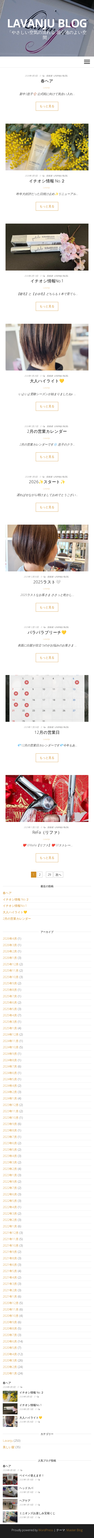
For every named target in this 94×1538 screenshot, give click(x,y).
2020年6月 (10, 1341)
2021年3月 (10, 1284)
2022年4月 (10, 1207)
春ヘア (47, 81)
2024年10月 (11, 1047)
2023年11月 (11, 1111)
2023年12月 (11, 1105)
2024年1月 (10, 1098)
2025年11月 (11, 970)
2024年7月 (10, 1066)
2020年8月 (10, 1328)
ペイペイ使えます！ (31, 1475)
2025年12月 (11, 964)
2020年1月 (10, 1373)
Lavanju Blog (47, 23)
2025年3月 (10, 1022)
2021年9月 (10, 1252)
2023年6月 (10, 1143)
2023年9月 (10, 1124)
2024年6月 (10, 1073)
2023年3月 (10, 1162)
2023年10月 (11, 1118)
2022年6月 (10, 1194)
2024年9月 (10, 1054)
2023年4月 (10, 1156)
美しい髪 (9, 1447)
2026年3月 (10, 945)
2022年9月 (10, 1182)
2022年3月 (10, 1213)
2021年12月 (11, 1233)
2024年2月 (10, 1092)
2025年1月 (10, 1028)
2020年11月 (11, 1309)
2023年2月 (10, 1169)
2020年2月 (10, 1367)
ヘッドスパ (26, 1488)
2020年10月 (11, 1316)
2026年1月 (10, 958)
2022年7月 (10, 1188)
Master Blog (74, 1530)
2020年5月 (10, 1348)
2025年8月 (10, 990)
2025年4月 (10, 1015)
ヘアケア (24, 1500)
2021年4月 (10, 1277)
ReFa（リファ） (47, 832)
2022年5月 (10, 1201)
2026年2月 (10, 951)
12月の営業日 (47, 732)
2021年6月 (10, 1265)
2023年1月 (10, 1175)
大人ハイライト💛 (47, 380)
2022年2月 (10, 1220)
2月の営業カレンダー (47, 431)
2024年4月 (10, 1086)
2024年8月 (10, 1060)
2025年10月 (11, 977)
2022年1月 (10, 1226)
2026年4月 (10, 939)
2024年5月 (10, 1079)
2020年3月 (10, 1360)
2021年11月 (11, 1239)
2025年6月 (10, 1002)
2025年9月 (10, 983)
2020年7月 (10, 1335)
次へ (58, 875)
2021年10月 (11, 1245)
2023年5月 (10, 1150)
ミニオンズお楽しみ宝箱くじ (37, 1513)
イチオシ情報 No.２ (47, 180)
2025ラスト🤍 (47, 581)
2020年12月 (11, 1303)
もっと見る (47, 106)
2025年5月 (10, 1009)
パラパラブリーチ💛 (47, 632)
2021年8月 (10, 1258)
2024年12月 (11, 1034)
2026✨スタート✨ (47, 481)
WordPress (45, 1530)
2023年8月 (10, 1130)
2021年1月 (10, 1296)
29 (49, 875)
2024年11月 (11, 1041)
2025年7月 (10, 996)
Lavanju (46, 87)
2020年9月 (10, 1322)
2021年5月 (10, 1271)
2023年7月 (10, 1137)
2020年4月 (10, 1354)
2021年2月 (10, 1290)
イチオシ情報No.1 (47, 280)
